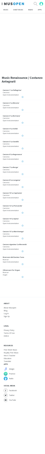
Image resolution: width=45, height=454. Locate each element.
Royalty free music (11, 353)
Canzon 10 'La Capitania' (12, 193)
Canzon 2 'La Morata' (11, 103)
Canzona (6, 92)
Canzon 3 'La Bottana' (11, 116)
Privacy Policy (9, 330)
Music (5, 10)
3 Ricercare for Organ (11, 270)
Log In (6, 313)
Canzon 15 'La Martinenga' (13, 231)
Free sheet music (10, 350)
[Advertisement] (22, 425)
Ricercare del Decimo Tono (13, 257)
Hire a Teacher (9, 355)
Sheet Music (18, 10)
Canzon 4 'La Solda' (10, 129)
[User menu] (41, 4)
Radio (30, 10)
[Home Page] (13, 4)
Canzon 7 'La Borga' (10, 167)
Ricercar (6, 260)
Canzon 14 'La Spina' (11, 219)
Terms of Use (9, 333)
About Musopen (10, 308)
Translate (7, 361)
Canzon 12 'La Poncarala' (12, 206)
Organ (5, 275)
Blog (5, 310)
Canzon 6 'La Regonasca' (12, 154)
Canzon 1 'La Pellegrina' (12, 90)
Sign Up (7, 316)
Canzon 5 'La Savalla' (11, 141)
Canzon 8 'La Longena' (11, 180)
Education (7, 358)
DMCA (6, 336)
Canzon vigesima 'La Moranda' (15, 244)
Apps (40, 10)
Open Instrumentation (11, 95)
